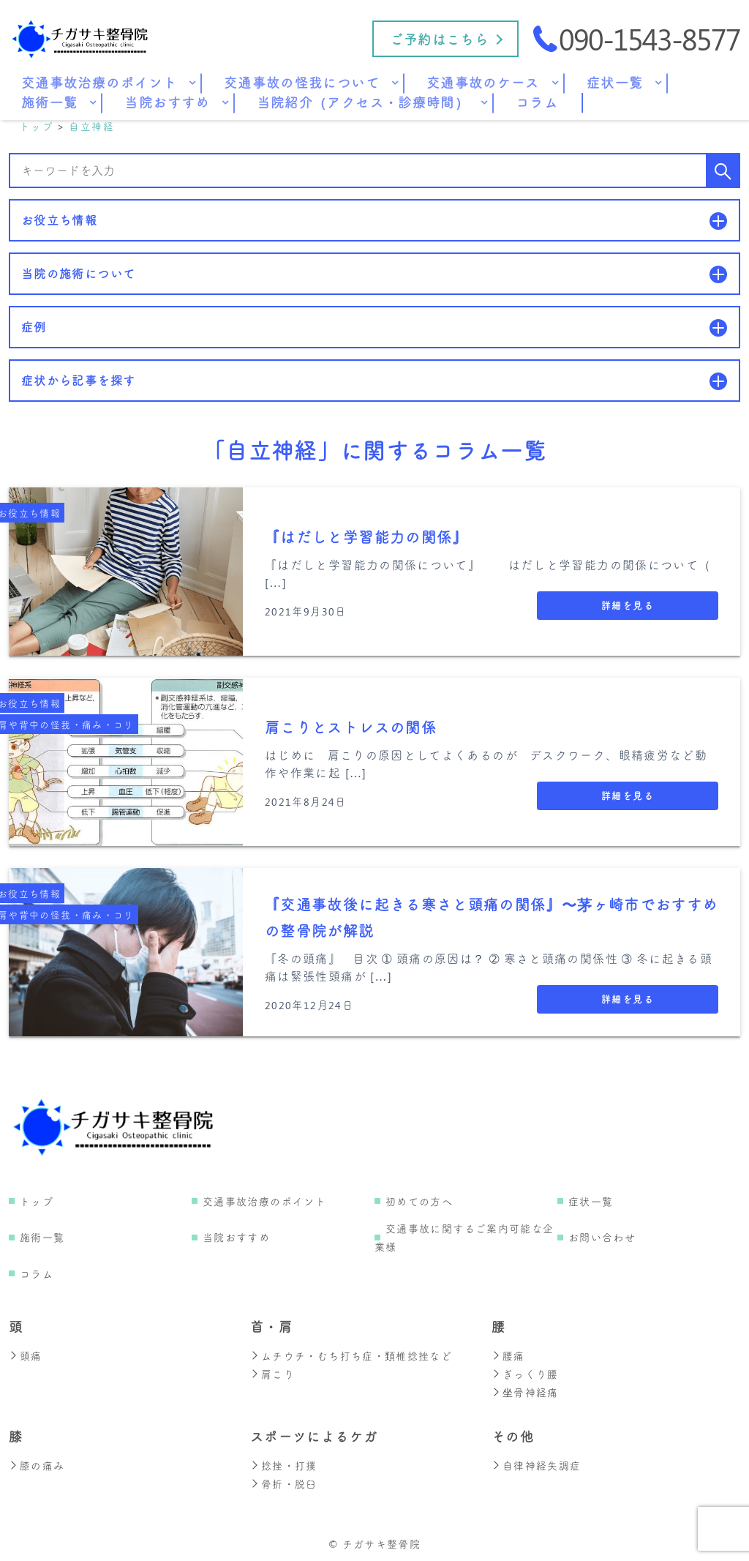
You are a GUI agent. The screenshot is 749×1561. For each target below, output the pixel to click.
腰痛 (508, 1356)
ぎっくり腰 (525, 1373)
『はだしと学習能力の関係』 (366, 537)
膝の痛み (36, 1463)
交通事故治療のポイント (264, 1202)
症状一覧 (590, 1202)
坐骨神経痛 (525, 1391)
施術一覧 (42, 1238)
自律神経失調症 (536, 1463)
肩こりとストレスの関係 (351, 728)
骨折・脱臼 (283, 1481)
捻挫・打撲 (283, 1463)
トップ (36, 1202)
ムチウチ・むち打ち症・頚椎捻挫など (351, 1356)
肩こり (272, 1373)
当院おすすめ (236, 1238)
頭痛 (25, 1356)
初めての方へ (419, 1202)
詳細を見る (627, 605)
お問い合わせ (602, 1238)
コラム (36, 1274)
